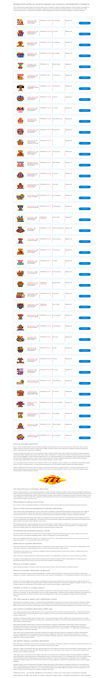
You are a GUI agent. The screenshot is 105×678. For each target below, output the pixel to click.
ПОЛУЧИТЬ (85, 23)
